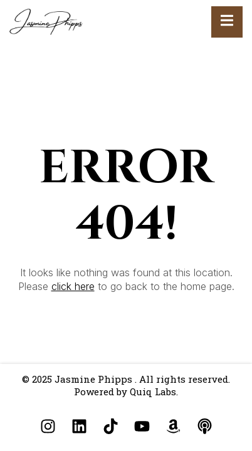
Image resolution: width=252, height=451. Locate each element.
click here (73, 286)
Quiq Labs (153, 391)
